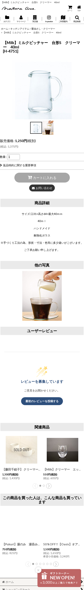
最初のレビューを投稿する (42, 401)
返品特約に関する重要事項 (18, 165)
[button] (35, 19)
